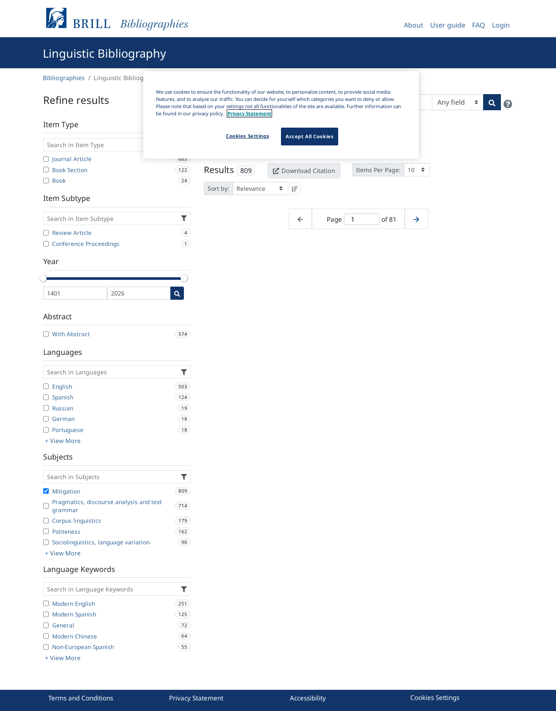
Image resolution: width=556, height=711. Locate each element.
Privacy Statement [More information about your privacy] (249, 113)
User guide (447, 25)
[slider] (43, 278)
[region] (281, 115)
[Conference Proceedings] (46, 244)
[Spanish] (46, 397)
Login (501, 25)
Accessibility (308, 698)
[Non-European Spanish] (46, 647)
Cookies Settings (434, 697)
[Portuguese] (46, 430)
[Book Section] (46, 169)
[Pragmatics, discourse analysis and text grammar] (46, 506)
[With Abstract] (46, 334)
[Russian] (46, 408)
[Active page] (361, 219)
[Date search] (177, 293)
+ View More (63, 441)
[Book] (46, 180)
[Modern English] (46, 603)
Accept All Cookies (310, 136)
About (413, 25)
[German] (46, 419)
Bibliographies (64, 78)
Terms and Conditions (80, 698)
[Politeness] (46, 531)
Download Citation (304, 171)
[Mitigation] (46, 491)
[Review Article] (46, 233)
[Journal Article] (46, 159)
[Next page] (416, 219)
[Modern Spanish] (46, 614)
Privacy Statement (196, 698)
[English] (46, 386)
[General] (46, 625)
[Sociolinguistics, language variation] (46, 542)
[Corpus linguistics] (46, 520)
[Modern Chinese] (46, 636)
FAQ (478, 25)
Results (219, 170)
